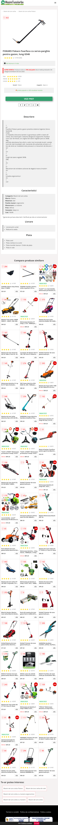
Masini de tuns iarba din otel (36, 788)
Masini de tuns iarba (10, 11)
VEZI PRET (29, 98)
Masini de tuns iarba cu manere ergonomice (18, 794)
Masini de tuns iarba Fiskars (27, 11)
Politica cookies (45, 812)
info (17, 291)
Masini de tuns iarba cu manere (14, 800)
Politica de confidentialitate (29, 812)
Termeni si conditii (12, 812)
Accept (36, 823)
